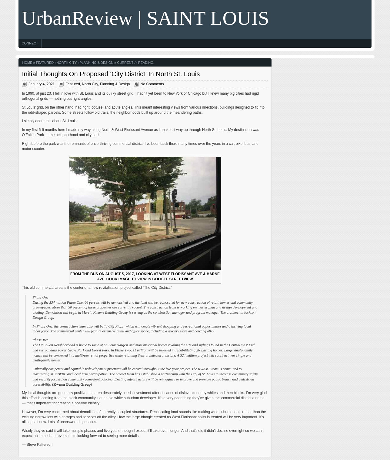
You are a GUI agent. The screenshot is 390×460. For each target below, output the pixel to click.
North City (66, 62)
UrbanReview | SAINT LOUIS (145, 18)
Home (27, 62)
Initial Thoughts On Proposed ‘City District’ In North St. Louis (111, 74)
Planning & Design (96, 62)
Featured (45, 62)
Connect (30, 43)
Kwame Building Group (72, 384)
